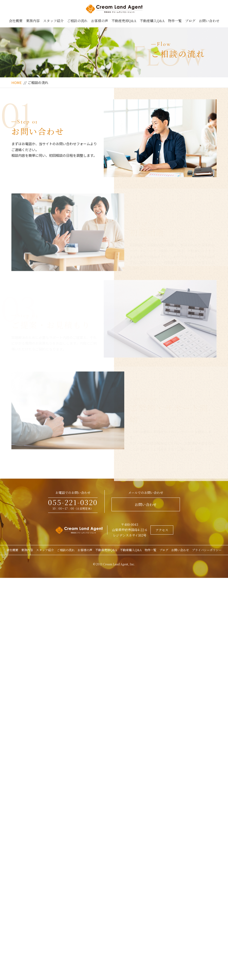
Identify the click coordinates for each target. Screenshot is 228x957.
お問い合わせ (209, 20)
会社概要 (16, 20)
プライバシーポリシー (207, 550)
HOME (16, 82)
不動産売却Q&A (123, 20)
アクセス (161, 530)
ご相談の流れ (77, 20)
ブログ (190, 20)
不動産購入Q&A (152, 20)
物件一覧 (175, 20)
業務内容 (33, 20)
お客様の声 (99, 20)
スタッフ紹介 (53, 20)
